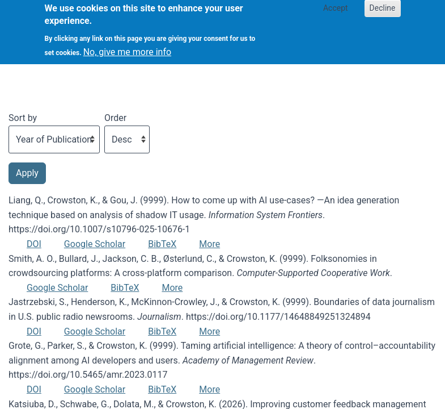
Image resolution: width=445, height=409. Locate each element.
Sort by (23, 117)
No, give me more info (127, 46)
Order (115, 117)
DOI (34, 244)
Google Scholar (94, 244)
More (209, 244)
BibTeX (162, 244)
